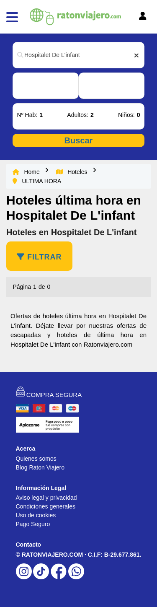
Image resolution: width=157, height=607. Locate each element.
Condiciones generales (45, 506)
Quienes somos (36, 458)
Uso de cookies (36, 515)
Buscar (78, 140)
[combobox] (78, 55)
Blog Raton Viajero (40, 467)
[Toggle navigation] (131, 18)
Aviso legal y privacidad (46, 497)
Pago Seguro (33, 524)
